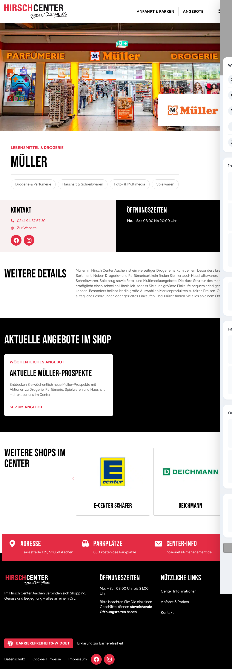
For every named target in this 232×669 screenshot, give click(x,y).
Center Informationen (178, 591)
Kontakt (167, 612)
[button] (73, 478)
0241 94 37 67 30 (31, 221)
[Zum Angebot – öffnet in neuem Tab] (26, 407)
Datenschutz (14, 659)
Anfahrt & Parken (175, 602)
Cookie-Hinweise (46, 659)
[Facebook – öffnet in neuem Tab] (16, 240)
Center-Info (181, 543)
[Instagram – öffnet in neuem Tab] (29, 240)
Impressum (77, 659)
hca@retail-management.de (189, 552)
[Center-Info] (158, 544)
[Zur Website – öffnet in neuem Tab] (58, 228)
